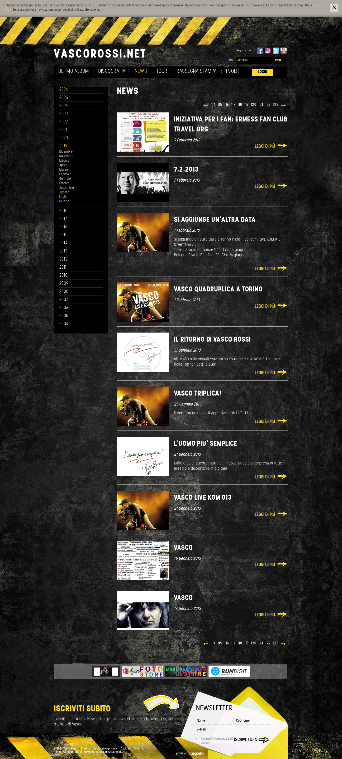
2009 (63, 283)
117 (233, 105)
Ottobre (64, 183)
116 (227, 105)
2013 (63, 251)
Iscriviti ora (245, 740)
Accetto (217, 741)
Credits (85, 748)
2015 (63, 235)
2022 (63, 122)
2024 (63, 106)
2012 (63, 259)
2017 (63, 219)
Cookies (125, 748)
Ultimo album (73, 71)
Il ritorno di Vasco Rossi (212, 339)
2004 (63, 324)
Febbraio (65, 174)
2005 (63, 316)
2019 (63, 146)
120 (253, 105)
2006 (63, 308)
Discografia (112, 71)
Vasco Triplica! (197, 393)
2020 (63, 138)
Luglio (63, 197)
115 (220, 105)
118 (240, 105)
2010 (63, 275)
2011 (62, 267)
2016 (63, 227)
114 (213, 105)
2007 (63, 300)
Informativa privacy (105, 748)
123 (275, 105)
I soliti (233, 71)
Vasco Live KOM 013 (203, 498)
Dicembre (66, 152)
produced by (190, 753)
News (141, 71)
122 (268, 105)
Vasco (183, 548)
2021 (63, 130)
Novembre (66, 156)
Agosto (64, 192)
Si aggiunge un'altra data (215, 220)
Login (262, 72)
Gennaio (65, 179)
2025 (63, 98)
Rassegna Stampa (197, 71)
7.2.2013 (186, 170)
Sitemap (139, 748)
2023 (63, 114)
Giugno (64, 201)
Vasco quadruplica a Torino (218, 289)
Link (231, 60)
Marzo (63, 170)
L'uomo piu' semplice (205, 444)
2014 (63, 243)
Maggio (64, 161)
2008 (64, 292)
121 (261, 105)
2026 (63, 89)
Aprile (63, 165)
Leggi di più (265, 146)
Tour (162, 71)
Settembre (66, 188)
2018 (63, 211)
